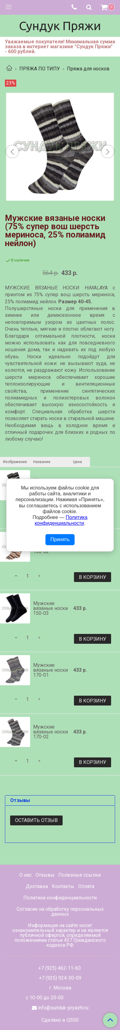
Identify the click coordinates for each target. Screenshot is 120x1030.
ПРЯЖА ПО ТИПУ (39, 69)
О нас (25, 875)
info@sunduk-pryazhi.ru (63, 1008)
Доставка (37, 886)
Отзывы (45, 875)
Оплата (86, 886)
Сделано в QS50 (60, 1020)
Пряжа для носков (88, 69)
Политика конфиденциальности (60, 898)
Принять (60, 539)
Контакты (63, 886)
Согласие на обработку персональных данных (60, 911)
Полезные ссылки (79, 875)
